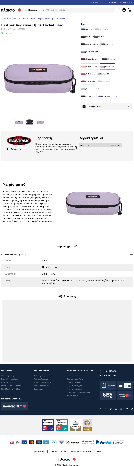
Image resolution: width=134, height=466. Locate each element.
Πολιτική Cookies (58, 451)
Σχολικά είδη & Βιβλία (17, 19)
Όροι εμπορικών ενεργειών (78, 392)
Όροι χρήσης (39, 451)
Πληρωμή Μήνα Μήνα (43, 382)
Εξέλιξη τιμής (7, 33)
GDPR (98, 451)
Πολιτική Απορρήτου (81, 451)
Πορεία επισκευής (74, 389)
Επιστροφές (39, 389)
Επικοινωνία (72, 376)
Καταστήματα (98, 2)
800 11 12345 (110, 376)
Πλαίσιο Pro (127, 2)
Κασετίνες (31, 19)
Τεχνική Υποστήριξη (75, 379)
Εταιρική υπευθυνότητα (11, 386)
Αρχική (4, 19)
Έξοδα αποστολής (41, 386)
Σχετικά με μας (7, 376)
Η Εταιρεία (5, 382)
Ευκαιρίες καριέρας (9, 379)
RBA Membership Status (11, 389)
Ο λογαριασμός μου (42, 376)
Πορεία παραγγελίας (76, 386)
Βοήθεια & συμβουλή (76, 382)
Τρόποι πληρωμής (41, 379)
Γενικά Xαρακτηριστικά (67, 254)
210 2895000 (110, 371)
